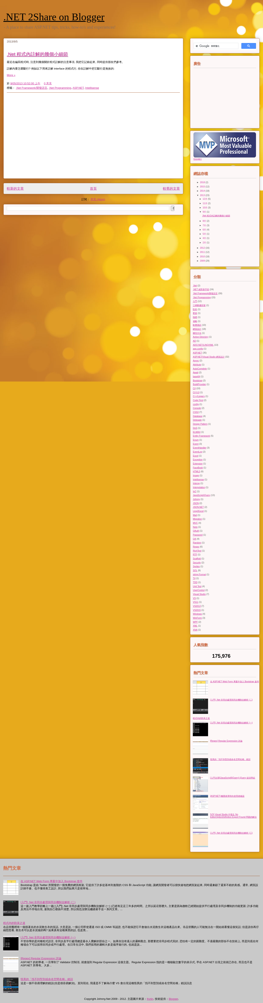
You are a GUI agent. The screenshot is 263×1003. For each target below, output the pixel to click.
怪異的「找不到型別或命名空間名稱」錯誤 (230, 759)
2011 (203, 252)
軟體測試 (197, 325)
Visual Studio (199, 594)
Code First (198, 400)
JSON (196, 503)
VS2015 (197, 610)
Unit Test (197, 586)
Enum (196, 440)
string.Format (199, 574)
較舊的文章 (171, 188)
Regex (196, 547)
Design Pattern (200, 424)
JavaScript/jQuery (201, 495)
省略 (195, 321)
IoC (194, 491)
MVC (195, 523)
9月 (205, 212)
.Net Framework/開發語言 (31, 87)
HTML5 (196, 471)
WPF (195, 622)
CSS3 (196, 412)
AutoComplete (200, 369)
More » (11, 75)
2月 (205, 242)
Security (197, 562)
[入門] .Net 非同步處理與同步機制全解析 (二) (231, 700)
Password (198, 535)
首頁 (93, 188)
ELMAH (196, 432)
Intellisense (92, 87)
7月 (205, 225)
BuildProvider (199, 384)
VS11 (195, 602)
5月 (205, 234)
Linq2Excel (198, 511)
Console (197, 408)
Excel (195, 456)
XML (195, 626)
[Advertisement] (40, 135)
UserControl (198, 590)
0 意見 (48, 83)
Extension (198, 463)
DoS (195, 428)
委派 (195, 313)
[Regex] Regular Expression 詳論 (226, 741)
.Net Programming (60, 87)
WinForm (197, 618)
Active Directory (200, 337)
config (196, 404)
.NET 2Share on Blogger (53, 16)
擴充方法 (197, 333)
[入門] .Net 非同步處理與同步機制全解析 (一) (231, 723)
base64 (196, 376)
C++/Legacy (199, 396)
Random (197, 543)
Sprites (196, 566)
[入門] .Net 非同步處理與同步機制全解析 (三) (231, 833)
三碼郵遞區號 (199, 305)
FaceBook (198, 468)
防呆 (195, 309)
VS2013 (197, 606)
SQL (195, 570)
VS (194, 598)
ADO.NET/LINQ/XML (203, 345)
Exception (198, 459)
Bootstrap (197, 380)
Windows (197, 614)
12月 (205, 199)
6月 (205, 229)
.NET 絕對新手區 (201, 289)
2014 (203, 191)
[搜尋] (215, 46)
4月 (205, 238)
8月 (205, 221)
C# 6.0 (196, 392)
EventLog (197, 452)
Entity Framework (201, 436)
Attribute (197, 365)
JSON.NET (198, 507)
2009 (203, 261)
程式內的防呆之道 (201, 718)
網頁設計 (197, 329)
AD (194, 341)
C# (194, 388)
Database (197, 416)
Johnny (196, 499)
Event (196, 444)
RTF (195, 554)
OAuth (196, 531)
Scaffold (197, 558)
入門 (195, 301)
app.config (198, 349)
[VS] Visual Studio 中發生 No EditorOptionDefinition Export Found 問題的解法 (233, 815)
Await (195, 372)
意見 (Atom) (98, 199)
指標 (195, 317)
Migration (197, 519)
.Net (195, 285)
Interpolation (199, 487)
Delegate (197, 420)
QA (194, 539)
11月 (205, 203)
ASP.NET (78, 87)
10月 (205, 207)
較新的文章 (15, 188)
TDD (195, 582)
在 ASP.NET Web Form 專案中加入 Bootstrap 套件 (234, 681)
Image (196, 475)
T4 (194, 578)
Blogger (173, 998)
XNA (195, 630)
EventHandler (199, 448)
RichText (197, 551)
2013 (203, 195)
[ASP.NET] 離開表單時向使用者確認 (227, 796)
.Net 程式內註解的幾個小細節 (37, 54)
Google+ (197, 159)
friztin (150, 998)
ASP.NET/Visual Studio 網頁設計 (208, 357)
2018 (203, 182)
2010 (203, 256)
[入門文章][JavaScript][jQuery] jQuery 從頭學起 (232, 778)
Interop (196, 483)
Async (196, 360)
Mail (195, 515)
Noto (195, 527)
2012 (203, 248)
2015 (203, 186)
